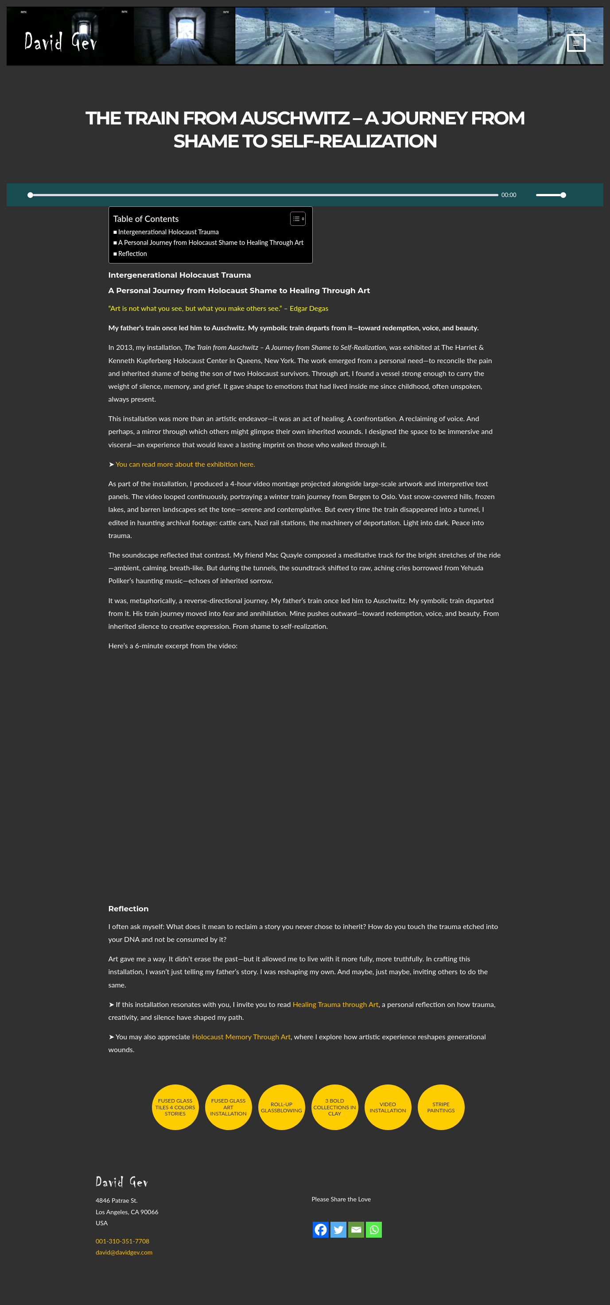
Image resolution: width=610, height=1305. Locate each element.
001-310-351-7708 (122, 1241)
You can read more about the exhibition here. (185, 464)
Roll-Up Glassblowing (281, 1107)
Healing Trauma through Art (336, 1004)
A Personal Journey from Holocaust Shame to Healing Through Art (210, 242)
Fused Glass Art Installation (228, 1107)
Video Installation (387, 1107)
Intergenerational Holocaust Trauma (168, 232)
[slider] (262, 195)
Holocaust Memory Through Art (241, 1036)
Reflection (132, 253)
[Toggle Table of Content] (293, 218)
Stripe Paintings (441, 1107)
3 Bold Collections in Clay (335, 1107)
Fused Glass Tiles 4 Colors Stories (175, 1107)
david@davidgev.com (124, 1252)
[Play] (18, 195)
